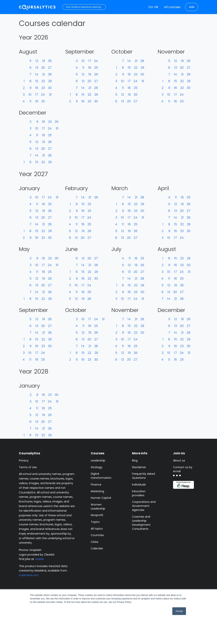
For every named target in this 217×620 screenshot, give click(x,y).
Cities (94, 542)
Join (191, 7)
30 (50, 88)
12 (36, 61)
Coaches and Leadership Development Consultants (141, 523)
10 (30, 94)
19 (43, 61)
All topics (97, 529)
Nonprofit (97, 515)
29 (50, 81)
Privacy (24, 460)
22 (43, 81)
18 (36, 101)
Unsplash (35, 550)
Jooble (39, 559)
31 (50, 94)
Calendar (97, 548)
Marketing (97, 491)
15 (36, 81)
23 (43, 88)
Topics (95, 522)
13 (36, 67)
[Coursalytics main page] (37, 7)
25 (43, 101)
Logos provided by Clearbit (37, 554)
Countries (97, 535)
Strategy (96, 467)
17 (36, 94)
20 (43, 67)
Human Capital (101, 498)
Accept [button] (179, 611)
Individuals (139, 484)
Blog (135, 460)
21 (43, 74)
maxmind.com (29, 575)
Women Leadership (98, 507)
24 (43, 94)
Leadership (98, 460)
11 (30, 101)
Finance (96, 484)
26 (50, 61)
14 (36, 74)
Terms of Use (28, 467)
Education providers (139, 493)
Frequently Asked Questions (143, 476)
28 (50, 74)
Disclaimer (139, 467)
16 (36, 88)
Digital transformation (101, 476)
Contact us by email (182, 469)
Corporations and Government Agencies (144, 506)
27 (50, 67)
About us (179, 460)
